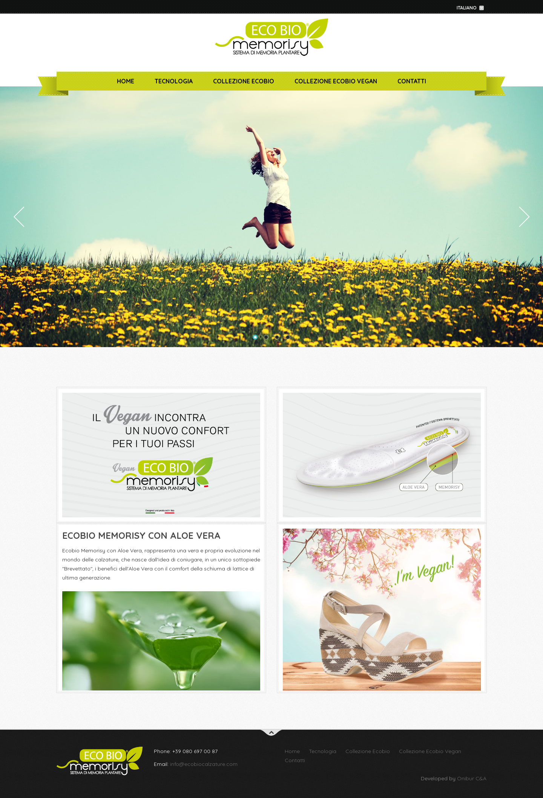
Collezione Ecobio (243, 81)
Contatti (411, 81)
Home (125, 81)
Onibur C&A (471, 778)
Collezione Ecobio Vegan (336, 81)
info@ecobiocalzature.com (204, 764)
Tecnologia (174, 81)
